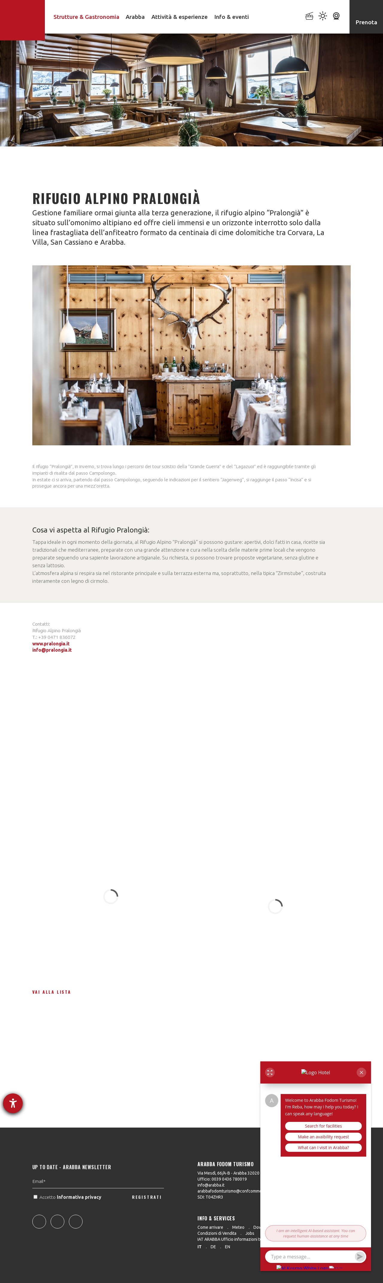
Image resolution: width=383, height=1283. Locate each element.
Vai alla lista (51, 992)
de (213, 1246)
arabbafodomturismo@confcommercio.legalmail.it (243, 1191)
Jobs (249, 1233)
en (227, 1246)
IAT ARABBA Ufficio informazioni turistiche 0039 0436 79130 (253, 1239)
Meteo (238, 1227)
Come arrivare (210, 1227)
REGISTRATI (147, 1209)
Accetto (68, 1209)
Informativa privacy (80, 1209)
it (199, 1246)
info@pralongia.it (52, 650)
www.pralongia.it (51, 643)
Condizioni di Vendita (216, 1233)
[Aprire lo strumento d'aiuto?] (13, 1103)
